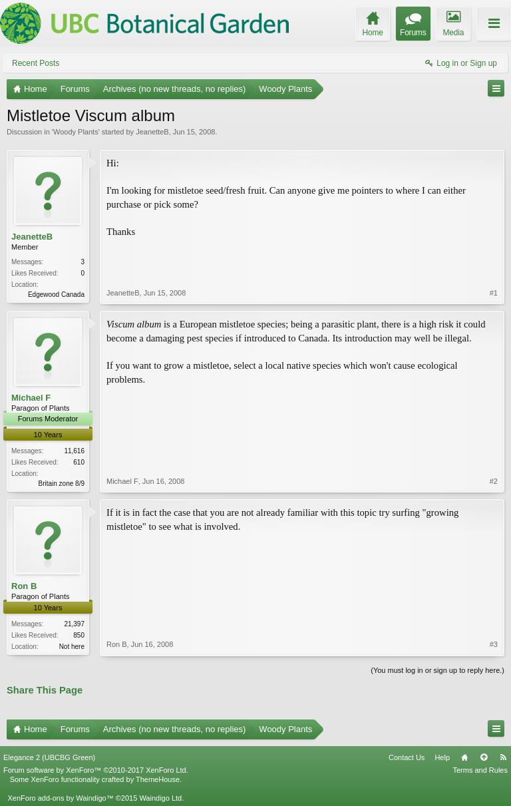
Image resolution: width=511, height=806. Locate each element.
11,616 (74, 451)
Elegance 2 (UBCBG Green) (49, 757)
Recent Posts (35, 63)
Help (442, 757)
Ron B (24, 586)
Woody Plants (75, 132)
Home (464, 757)
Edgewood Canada (56, 294)
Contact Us (407, 757)
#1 (494, 293)
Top (483, 757)
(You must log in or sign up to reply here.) (437, 670)
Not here (72, 646)
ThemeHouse (158, 779)
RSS (503, 757)
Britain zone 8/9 (62, 483)
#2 (494, 481)
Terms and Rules (480, 770)
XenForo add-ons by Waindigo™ (60, 798)
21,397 (74, 624)
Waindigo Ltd (160, 798)
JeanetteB (152, 132)
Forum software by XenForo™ (95, 770)
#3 (494, 644)
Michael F (31, 398)
